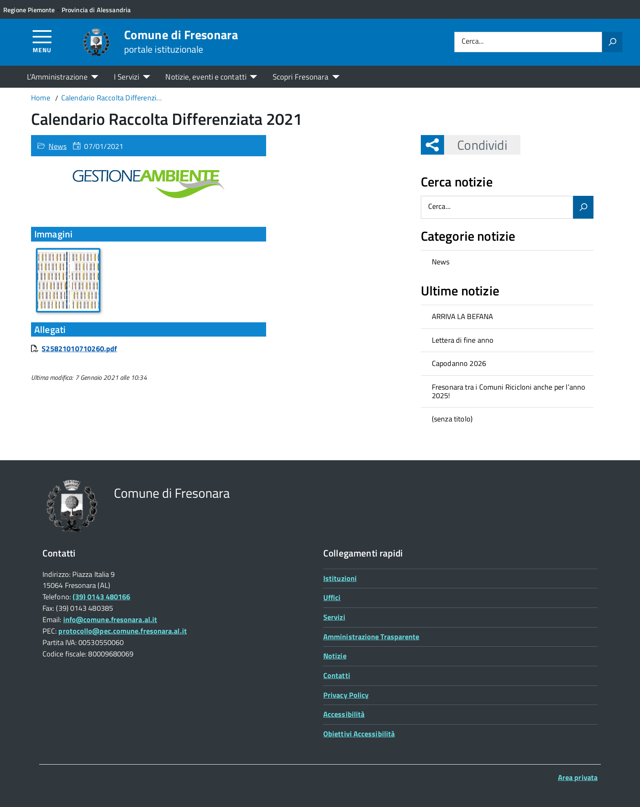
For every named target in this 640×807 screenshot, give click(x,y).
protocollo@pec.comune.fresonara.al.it (122, 630)
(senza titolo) (452, 418)
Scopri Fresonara (301, 76)
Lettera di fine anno (463, 340)
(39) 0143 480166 (101, 596)
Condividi (475, 145)
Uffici (332, 597)
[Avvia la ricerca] (612, 42)
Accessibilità (343, 714)
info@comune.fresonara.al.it (110, 619)
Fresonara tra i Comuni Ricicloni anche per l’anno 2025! (509, 391)
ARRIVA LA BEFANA (462, 316)
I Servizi (127, 76)
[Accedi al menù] (42, 41)
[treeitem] (507, 262)
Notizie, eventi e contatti (205, 76)
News (58, 146)
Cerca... (473, 42)
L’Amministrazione (57, 76)
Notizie (335, 655)
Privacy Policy (346, 695)
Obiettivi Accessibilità (359, 733)
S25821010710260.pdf (79, 348)
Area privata (578, 777)
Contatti (336, 675)
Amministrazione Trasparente (371, 636)
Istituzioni (340, 578)
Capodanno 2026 (459, 363)
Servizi (334, 617)
